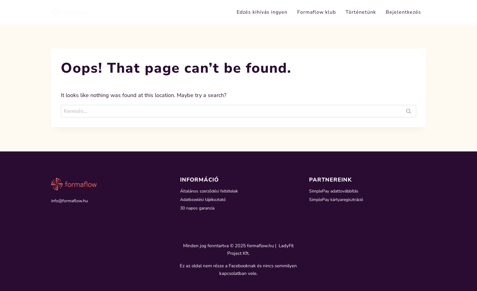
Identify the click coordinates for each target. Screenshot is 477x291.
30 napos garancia (197, 208)
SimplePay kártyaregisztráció (336, 200)
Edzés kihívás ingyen (262, 12)
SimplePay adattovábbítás (333, 191)
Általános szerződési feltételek (209, 191)
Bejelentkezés (403, 12)
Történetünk (361, 12)
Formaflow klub (316, 12)
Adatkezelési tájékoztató (203, 200)
